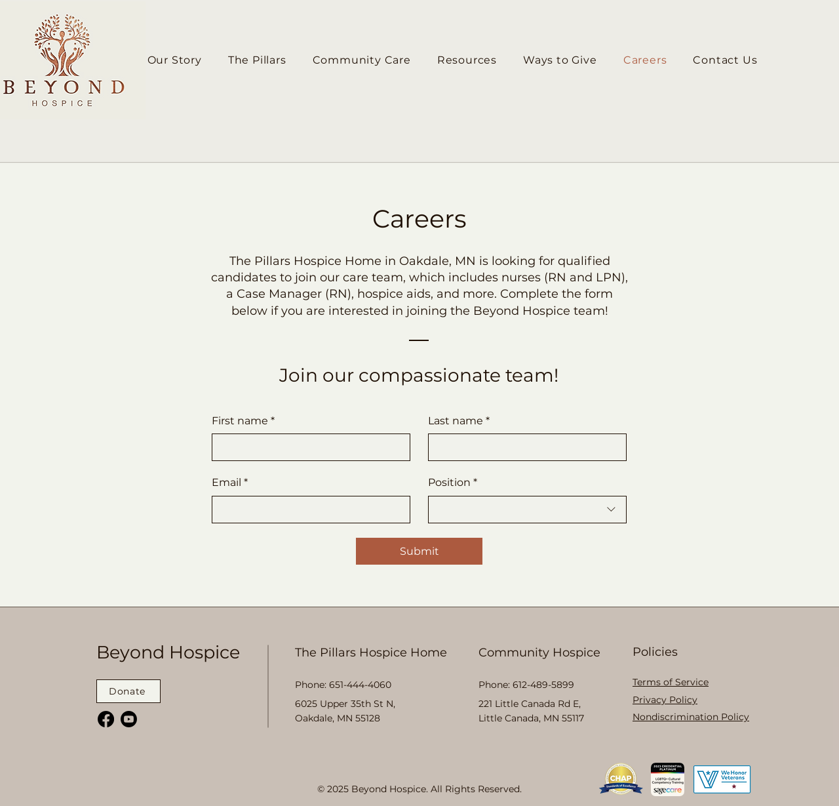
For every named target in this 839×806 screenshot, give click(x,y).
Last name (459, 421)
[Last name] (523, 447)
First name (243, 421)
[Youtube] (129, 719)
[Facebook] (106, 719)
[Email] (307, 509)
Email (230, 482)
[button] (467, 60)
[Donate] (128, 691)
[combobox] (527, 509)
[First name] (307, 447)
